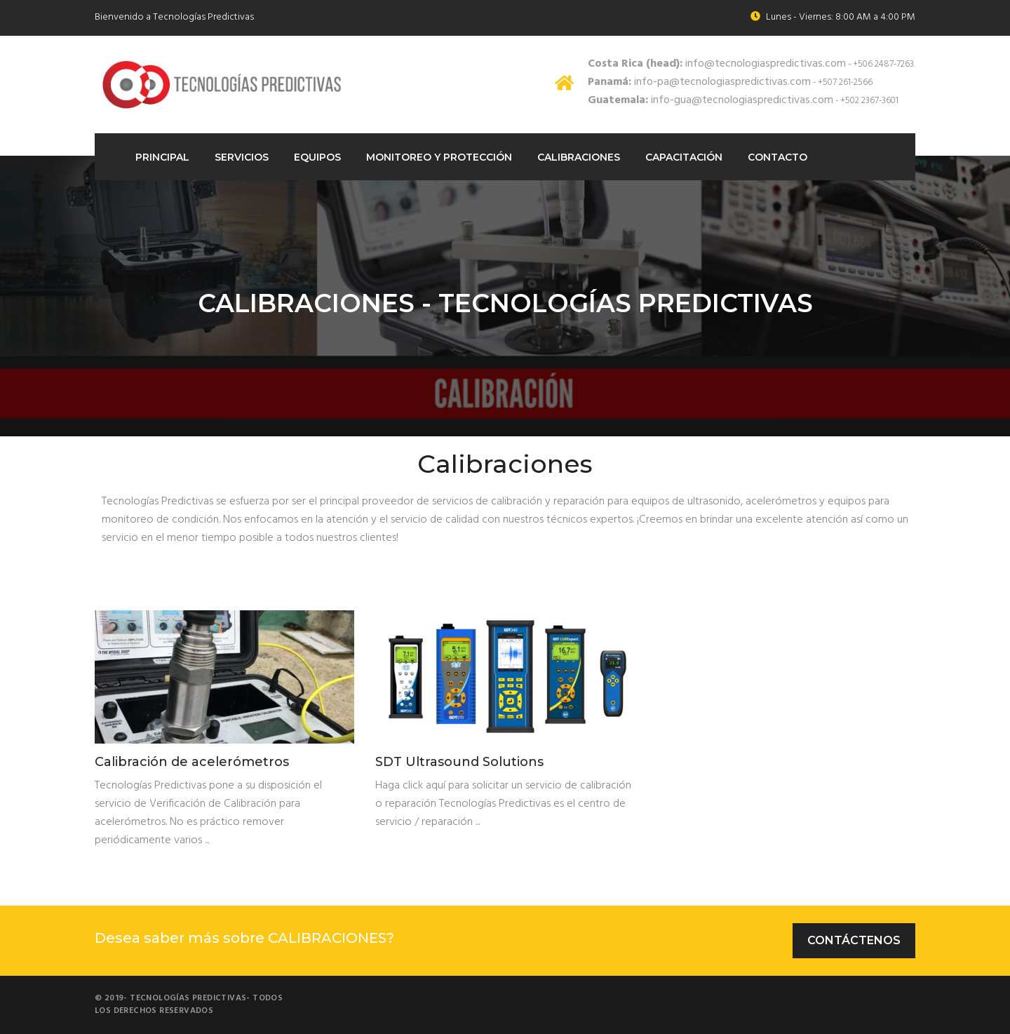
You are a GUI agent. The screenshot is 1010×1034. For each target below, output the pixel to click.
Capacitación (683, 157)
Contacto (777, 157)
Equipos (317, 157)
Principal (162, 157)
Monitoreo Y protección (439, 157)
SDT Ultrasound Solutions (459, 763)
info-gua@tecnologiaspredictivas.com (710, 100)
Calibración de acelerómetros (192, 763)
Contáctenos (854, 940)
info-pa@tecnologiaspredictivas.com (699, 82)
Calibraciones (578, 157)
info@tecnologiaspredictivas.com (717, 63)
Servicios (242, 157)
